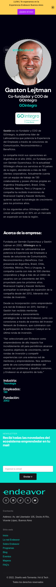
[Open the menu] (7, 50)
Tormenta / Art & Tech (38, 577)
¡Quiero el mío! (26, 12)
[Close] (53, 7)
